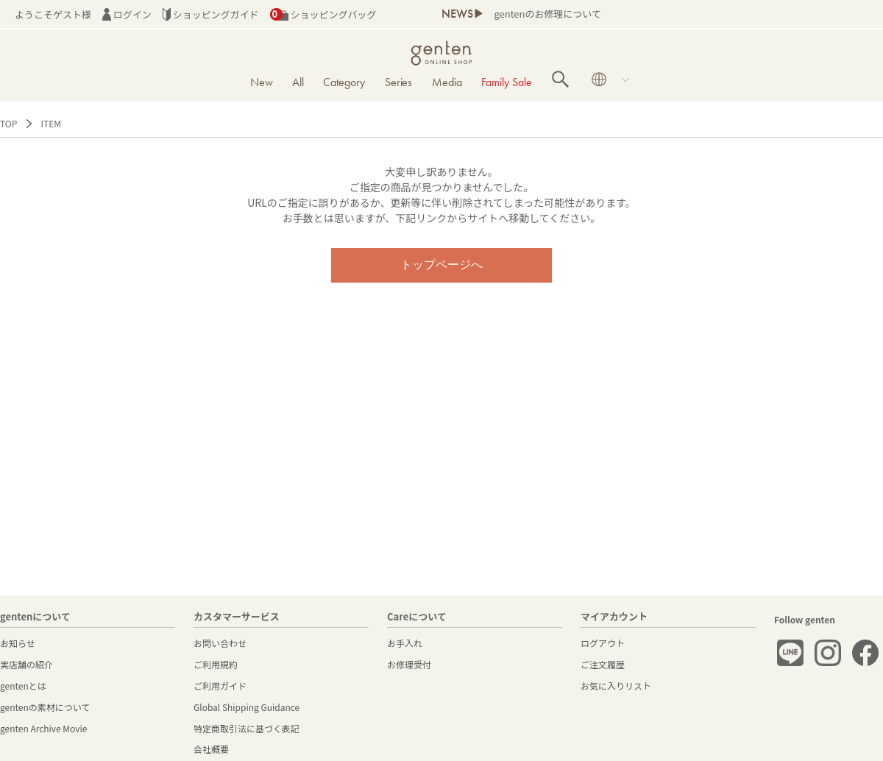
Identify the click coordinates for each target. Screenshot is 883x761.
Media (447, 82)
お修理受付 (409, 664)
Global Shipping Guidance (246, 707)
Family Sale (506, 82)
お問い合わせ (220, 643)
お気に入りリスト (616, 685)
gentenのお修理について (547, 14)
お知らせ (17, 643)
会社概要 (211, 749)
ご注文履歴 (603, 664)
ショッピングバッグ (323, 14)
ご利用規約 (216, 664)
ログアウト (603, 643)
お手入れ (404, 643)
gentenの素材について (45, 707)
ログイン (127, 14)
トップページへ (441, 264)
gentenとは (23, 685)
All (298, 82)
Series (399, 82)
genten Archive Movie (43, 728)
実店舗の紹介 (26, 664)
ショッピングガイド (211, 14)
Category (344, 82)
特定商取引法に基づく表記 (246, 728)
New (261, 82)
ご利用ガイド (220, 685)
